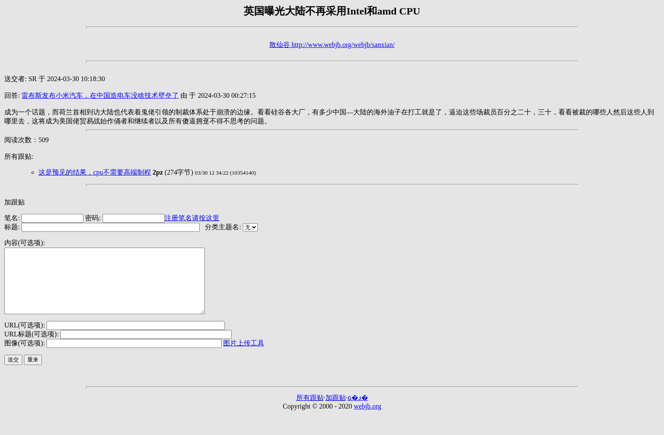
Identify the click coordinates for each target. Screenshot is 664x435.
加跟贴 (14, 202)
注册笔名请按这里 (192, 218)
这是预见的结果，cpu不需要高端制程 (94, 172)
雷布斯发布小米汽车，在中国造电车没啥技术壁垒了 (100, 95)
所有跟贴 (310, 410)
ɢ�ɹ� (358, 410)
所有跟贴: (18, 156)
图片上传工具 (243, 355)
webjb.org (367, 419)
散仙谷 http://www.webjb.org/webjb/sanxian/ (332, 44)
